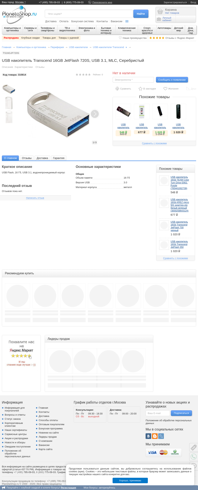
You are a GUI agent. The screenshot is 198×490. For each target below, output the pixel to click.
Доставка (51, 21)
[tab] (10, 158)
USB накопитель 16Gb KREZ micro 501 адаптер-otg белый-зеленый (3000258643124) (180, 205)
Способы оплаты (48, 420)
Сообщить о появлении (172, 79)
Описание (7, 67)
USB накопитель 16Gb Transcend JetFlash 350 (179, 244)
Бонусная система (82, 21)
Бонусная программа (51, 428)
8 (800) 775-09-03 (74, 2)
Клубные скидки (30, 37)
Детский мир (178, 29)
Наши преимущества (135, 38)
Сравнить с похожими (154, 143)
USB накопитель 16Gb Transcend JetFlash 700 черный (179, 226)
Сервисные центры (16, 434)
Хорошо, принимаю (130, 480)
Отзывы (40, 67)
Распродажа (11, 37)
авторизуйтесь (107, 487)
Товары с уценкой (68, 37)
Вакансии (116, 21)
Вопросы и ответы (15, 414)
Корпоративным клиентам (14, 424)
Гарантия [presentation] (58, 158)
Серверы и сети (30, 29)
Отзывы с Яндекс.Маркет (179, 38)
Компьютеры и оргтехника (12, 29)
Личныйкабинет (164, 19)
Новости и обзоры (15, 442)
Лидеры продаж (48, 436)
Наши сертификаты (16, 430)
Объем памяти (84, 177)
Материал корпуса (86, 187)
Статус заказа (13, 418)
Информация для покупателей (15, 409)
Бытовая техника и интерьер (106, 30)
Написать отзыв (35, 197)
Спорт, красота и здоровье (147, 30)
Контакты (102, 21)
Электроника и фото (86, 29)
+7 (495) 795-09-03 (49, 2)
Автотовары (164, 28)
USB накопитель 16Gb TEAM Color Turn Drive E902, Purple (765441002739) (180, 183)
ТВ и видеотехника (67, 29)
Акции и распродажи (16, 438)
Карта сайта (45, 449)
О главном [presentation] (10, 158)
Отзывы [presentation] (26, 158)
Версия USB (83, 182)
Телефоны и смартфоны (47, 29)
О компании (45, 441)
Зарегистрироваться (175, 2)
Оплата (63, 21)
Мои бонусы (90, 487)
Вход (193, 2)
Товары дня (49, 37)
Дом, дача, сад (191, 30)
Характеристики (24, 67)
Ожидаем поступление (18, 446)
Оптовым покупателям (51, 424)
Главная (6, 47)
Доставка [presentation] (42, 158)
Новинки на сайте (49, 432)
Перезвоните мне (102, 2)
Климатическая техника (126, 29)
